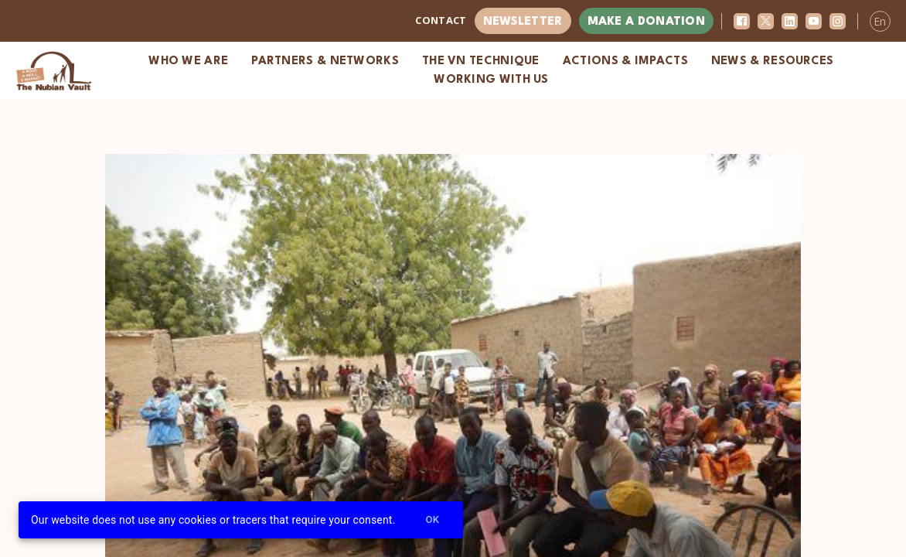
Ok (432, 520)
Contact (440, 20)
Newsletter (523, 22)
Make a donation (647, 22)
